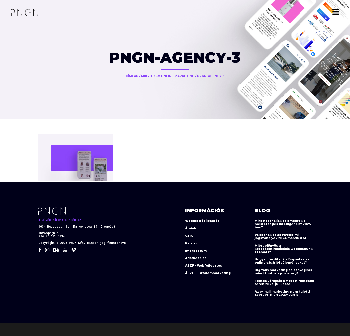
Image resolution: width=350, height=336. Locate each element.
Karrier (191, 243)
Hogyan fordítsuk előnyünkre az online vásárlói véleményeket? (282, 261)
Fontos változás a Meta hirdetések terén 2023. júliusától (284, 282)
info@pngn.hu (49, 233)
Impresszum (196, 250)
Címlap (132, 76)
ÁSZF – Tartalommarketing (208, 273)
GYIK (189, 235)
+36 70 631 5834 (51, 236)
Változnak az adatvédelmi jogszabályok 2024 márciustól (280, 236)
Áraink (190, 228)
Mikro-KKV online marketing (167, 76)
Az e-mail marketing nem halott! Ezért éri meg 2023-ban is (282, 293)
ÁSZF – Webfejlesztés (203, 265)
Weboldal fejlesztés (202, 220)
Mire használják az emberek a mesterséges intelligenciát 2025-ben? (283, 224)
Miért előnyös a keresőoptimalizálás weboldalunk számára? (284, 248)
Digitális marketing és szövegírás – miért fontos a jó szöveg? (284, 271)
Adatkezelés (196, 258)
